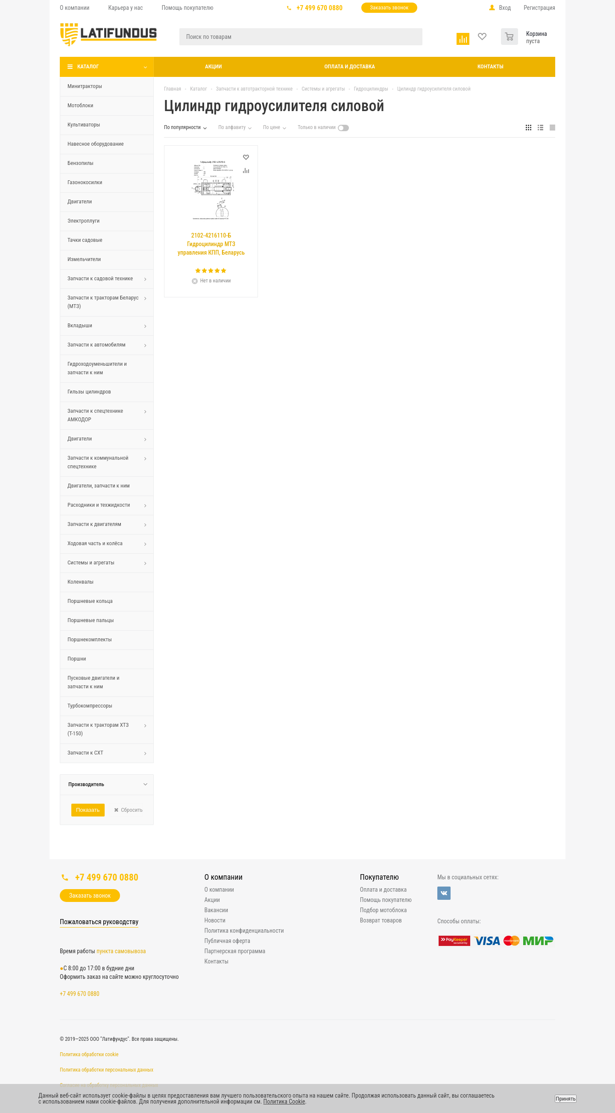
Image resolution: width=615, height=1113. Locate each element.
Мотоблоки (80, 105)
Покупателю (379, 876)
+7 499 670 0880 (320, 8)
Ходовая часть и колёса (95, 543)
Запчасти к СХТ (85, 752)
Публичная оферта (227, 940)
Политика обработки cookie (89, 1054)
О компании (224, 876)
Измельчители (84, 259)
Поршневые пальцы (90, 620)
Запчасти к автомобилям (96, 344)
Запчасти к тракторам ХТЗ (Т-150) (98, 729)
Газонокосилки (84, 182)
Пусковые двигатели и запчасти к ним (93, 682)
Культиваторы (83, 124)
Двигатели (79, 201)
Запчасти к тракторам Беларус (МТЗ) (102, 301)
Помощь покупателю (386, 899)
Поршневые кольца (90, 601)
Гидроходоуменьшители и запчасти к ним (97, 368)
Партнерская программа (235, 951)
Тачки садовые (84, 240)
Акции (213, 66)
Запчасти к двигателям (94, 524)
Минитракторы (84, 86)
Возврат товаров (381, 920)
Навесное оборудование (95, 144)
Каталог (88, 66)
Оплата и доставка (349, 66)
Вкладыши (79, 325)
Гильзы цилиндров (89, 391)
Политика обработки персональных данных (106, 1070)
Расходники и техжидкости (98, 505)
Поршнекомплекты (89, 639)
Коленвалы (80, 582)
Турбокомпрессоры (89, 705)
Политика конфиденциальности (244, 930)
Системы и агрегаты (90, 562)
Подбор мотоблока (383, 910)
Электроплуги (83, 220)
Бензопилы (80, 163)
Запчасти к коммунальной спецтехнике (98, 462)
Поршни (76, 658)
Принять (566, 1098)
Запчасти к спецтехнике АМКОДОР (95, 415)
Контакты (490, 66)
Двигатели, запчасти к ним (98, 485)
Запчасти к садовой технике (100, 278)
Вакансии (216, 910)
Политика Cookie (284, 1101)
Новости (215, 920)
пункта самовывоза (121, 951)
